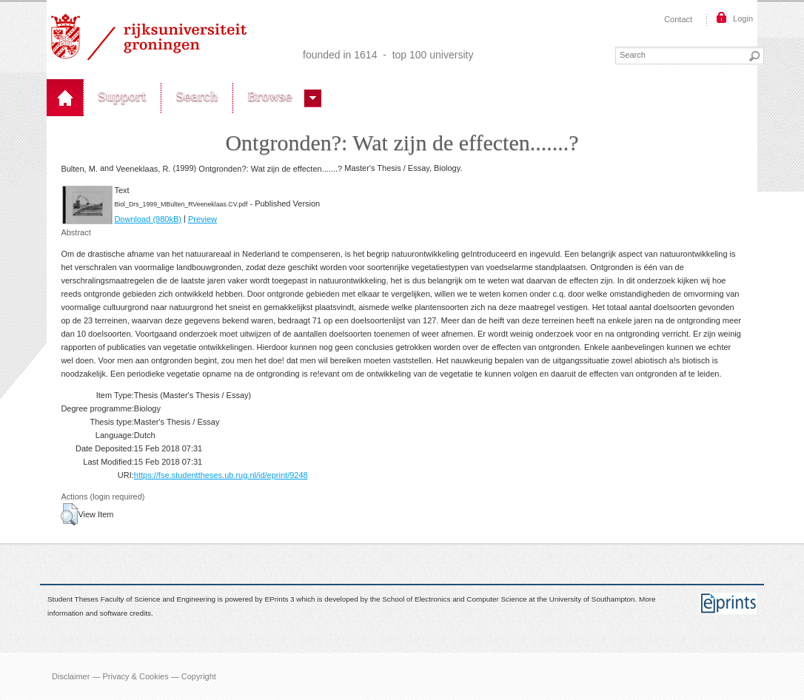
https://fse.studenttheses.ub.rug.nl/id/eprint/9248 (221, 475)
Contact (678, 19)
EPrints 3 (280, 600)
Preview (202, 219)
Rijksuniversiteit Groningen (149, 37)
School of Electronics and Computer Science (454, 600)
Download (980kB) (147, 219)
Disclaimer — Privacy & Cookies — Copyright (134, 676)
